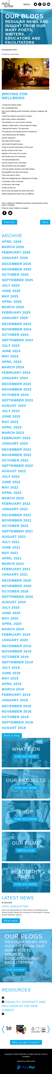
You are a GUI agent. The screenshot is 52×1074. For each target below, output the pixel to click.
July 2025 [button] (11, 285)
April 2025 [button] (12, 301)
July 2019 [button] (11, 667)
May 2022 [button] (10, 487)
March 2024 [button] (13, 367)
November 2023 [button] (16, 389)
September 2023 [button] (17, 400)
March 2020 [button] (13, 629)
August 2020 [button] (14, 602)
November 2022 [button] (16, 455)
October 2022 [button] (15, 460)
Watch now (26, 850)
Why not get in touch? (26, 1042)
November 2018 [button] (16, 711)
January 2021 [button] (15, 574)
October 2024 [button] (15, 335)
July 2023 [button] (11, 411)
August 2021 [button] (14, 536)
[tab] (26, 242)
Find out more (26, 756)
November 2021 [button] (16, 520)
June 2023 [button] (11, 416)
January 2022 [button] (15, 509)
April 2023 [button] (12, 427)
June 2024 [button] (11, 351)
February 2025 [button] (16, 312)
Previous (9, 222)
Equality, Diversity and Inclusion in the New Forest (23, 1006)
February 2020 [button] (16, 634)
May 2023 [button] (10, 422)
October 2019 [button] (15, 657)
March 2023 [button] (13, 433)
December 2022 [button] (16, 449)
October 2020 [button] (15, 591)
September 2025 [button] (17, 280)
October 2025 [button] (15, 274)
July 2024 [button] (11, 345)
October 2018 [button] (15, 717)
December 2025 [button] (16, 264)
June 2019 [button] (11, 673)
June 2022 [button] (11, 482)
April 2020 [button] (12, 624)
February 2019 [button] (16, 695)
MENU (26, 4)
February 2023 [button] (16, 438)
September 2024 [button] (17, 340)
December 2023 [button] (16, 384)
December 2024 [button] (16, 324)
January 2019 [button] (15, 700)
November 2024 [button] (16, 329)
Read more (11, 920)
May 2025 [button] (10, 296)
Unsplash (25, 208)
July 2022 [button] (11, 476)
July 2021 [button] (11, 542)
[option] (20, 1029)
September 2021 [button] (17, 531)
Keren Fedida (14, 208)
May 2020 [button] (10, 618)
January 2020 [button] (15, 640)
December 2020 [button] (16, 580)
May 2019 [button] (10, 678)
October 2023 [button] (15, 395)
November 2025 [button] (16, 269)
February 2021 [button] (16, 569)
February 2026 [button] (16, 252)
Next (45, 222)
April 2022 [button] (12, 493)
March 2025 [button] (13, 307)
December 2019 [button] (16, 646)
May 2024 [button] (10, 356)
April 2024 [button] (12, 362)
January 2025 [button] (15, 318)
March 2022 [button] (13, 498)
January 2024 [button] (15, 378)
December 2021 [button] (16, 515)
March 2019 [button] (13, 689)
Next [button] (48, 1029)
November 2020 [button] (16, 586)
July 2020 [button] (11, 607)
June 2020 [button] (11, 613)
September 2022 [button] (17, 465)
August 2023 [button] (14, 405)
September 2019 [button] (17, 662)
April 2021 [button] (12, 558)
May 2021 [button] (10, 553)
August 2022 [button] (14, 471)
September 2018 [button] (17, 722)
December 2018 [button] (16, 706)
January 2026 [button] (15, 258)
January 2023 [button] (15, 443)
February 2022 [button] (16, 503)
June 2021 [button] (11, 547)
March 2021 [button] (13, 564)
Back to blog (12, 735)
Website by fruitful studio (26, 1061)
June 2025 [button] (11, 291)
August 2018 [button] (14, 728)
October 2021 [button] (15, 526)
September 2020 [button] (17, 596)
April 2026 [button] (12, 241)
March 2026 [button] (13, 247)
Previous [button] (3, 1029)
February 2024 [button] (16, 372)
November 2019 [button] (16, 651)
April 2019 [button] (12, 684)
